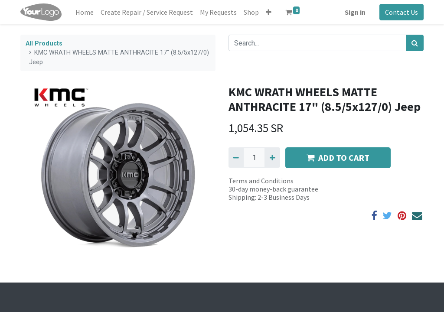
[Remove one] (236, 157)
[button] (268, 12)
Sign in (355, 12)
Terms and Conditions (261, 180)
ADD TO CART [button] (338, 157)
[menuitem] (84, 12)
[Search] (415, 43)
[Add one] (272, 157)
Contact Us (401, 12)
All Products (44, 43)
